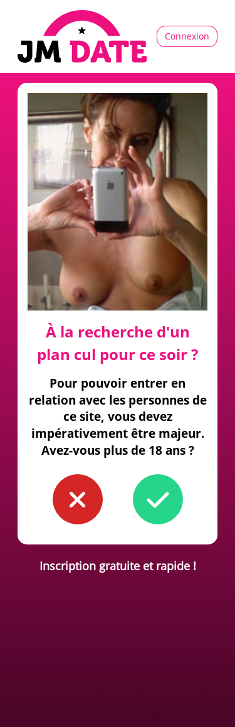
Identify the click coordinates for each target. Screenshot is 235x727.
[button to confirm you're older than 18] (158, 499)
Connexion (187, 36)
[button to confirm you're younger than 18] (78, 499)
